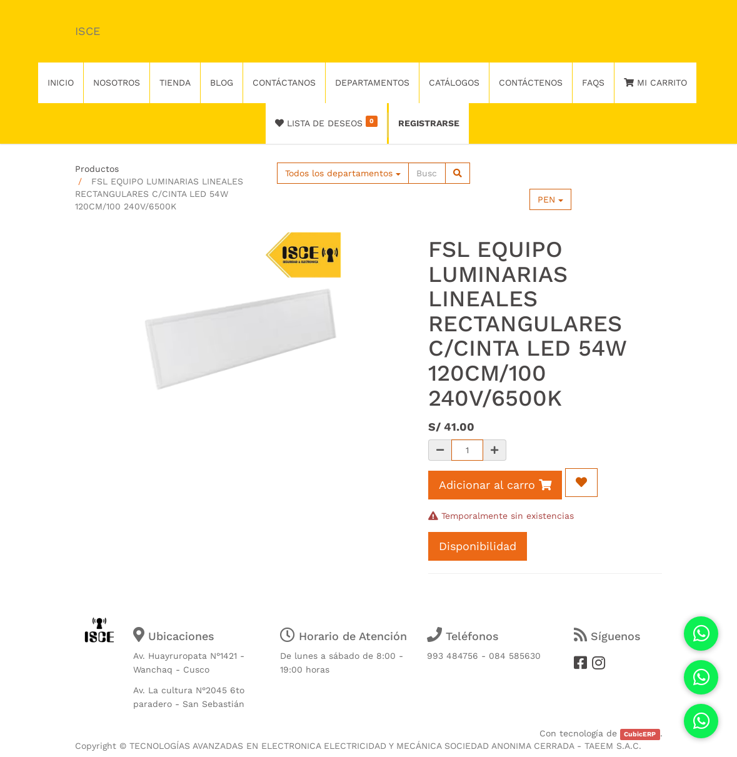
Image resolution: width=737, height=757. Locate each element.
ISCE (87, 31)
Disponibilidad (477, 546)
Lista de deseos (326, 122)
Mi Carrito (655, 83)
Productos (97, 169)
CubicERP (640, 734)
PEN (550, 199)
